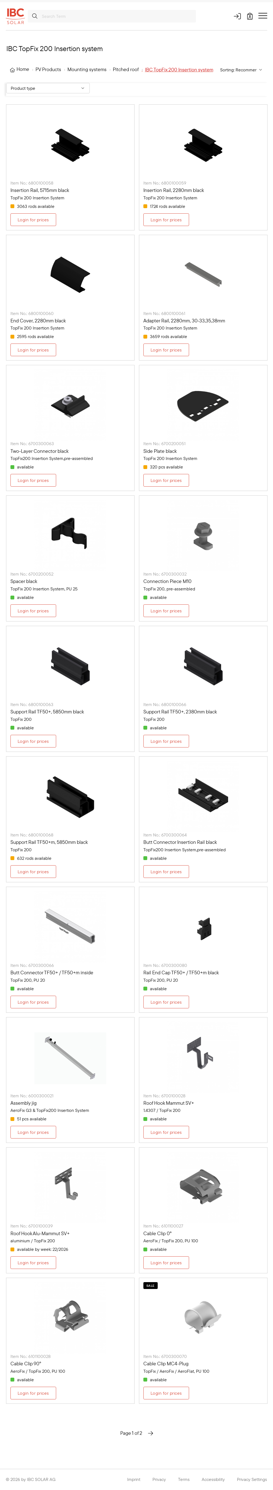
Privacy (159, 1479)
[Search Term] (112, 16)
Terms (184, 1479)
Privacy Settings (252, 1479)
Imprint (133, 1479)
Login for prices (33, 219)
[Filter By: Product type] (48, 88)
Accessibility (213, 1479)
